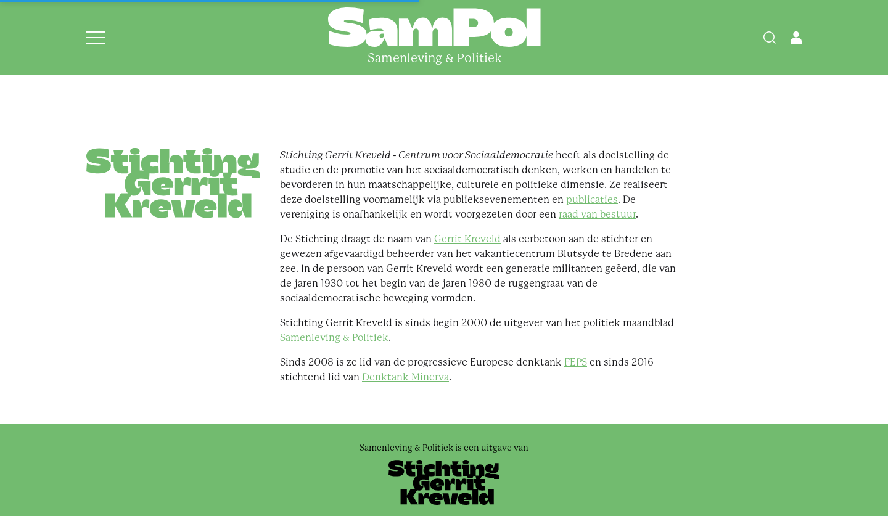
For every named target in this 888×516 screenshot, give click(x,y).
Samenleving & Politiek (334, 337)
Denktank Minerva (405, 377)
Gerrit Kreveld (467, 239)
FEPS (575, 362)
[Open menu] (95, 37)
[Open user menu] (796, 37)
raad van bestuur (597, 214)
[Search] (769, 37)
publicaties (592, 199)
